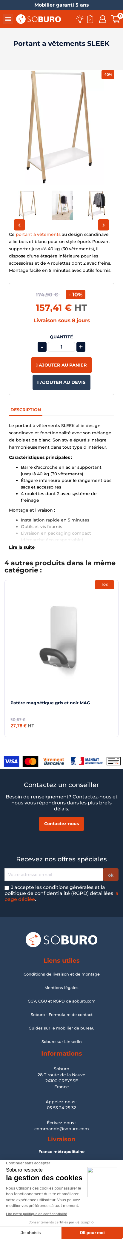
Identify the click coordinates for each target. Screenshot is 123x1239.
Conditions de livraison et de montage (62, 974)
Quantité (61, 337)
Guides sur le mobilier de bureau (62, 1028)
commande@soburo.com (61, 1128)
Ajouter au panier (61, 365)
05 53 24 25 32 (61, 1107)
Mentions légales (61, 987)
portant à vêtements (38, 234)
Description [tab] (25, 409)
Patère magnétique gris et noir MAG (50, 703)
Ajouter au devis (61, 382)
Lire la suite (22, 547)
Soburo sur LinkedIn (61, 1041)
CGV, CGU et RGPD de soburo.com (62, 1001)
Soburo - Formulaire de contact (62, 1014)
